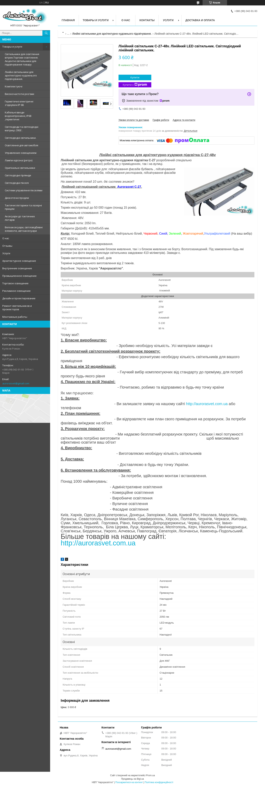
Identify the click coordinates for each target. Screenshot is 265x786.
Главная (68, 20)
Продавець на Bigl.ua (132, 779)
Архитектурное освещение (19, 261)
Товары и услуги (12, 46)
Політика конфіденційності (159, 782)
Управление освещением (20, 153)
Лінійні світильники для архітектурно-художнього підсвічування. (21, 75)
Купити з (135, 85)
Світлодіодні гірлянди (18, 175)
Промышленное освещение (19, 276)
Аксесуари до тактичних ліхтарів (20, 218)
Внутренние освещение (17, 268)
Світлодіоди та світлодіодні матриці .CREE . (21, 128)
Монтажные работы (14, 317)
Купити (134, 77)
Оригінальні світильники (20, 168)
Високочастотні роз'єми (19, 94)
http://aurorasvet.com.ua (207, 404)
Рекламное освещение (16, 291)
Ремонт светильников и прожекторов (17, 307)
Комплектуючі (13, 86)
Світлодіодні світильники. (20, 138)
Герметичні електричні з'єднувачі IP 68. (19, 103)
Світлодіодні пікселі (17, 183)
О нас (5, 238)
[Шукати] (46, 33)
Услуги (6, 253)
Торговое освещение (15, 283)
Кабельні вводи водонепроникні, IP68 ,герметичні (18, 116)
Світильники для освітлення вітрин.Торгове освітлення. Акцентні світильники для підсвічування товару (22, 59)
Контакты (146, 20)
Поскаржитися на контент (129, 782)
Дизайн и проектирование (18, 298)
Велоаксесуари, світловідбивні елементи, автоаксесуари (24, 229)
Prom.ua (150, 775)
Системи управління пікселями (23, 190)
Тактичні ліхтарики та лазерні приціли (23, 207)
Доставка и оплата (200, 20)
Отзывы (7, 246)
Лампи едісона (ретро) (18, 160)
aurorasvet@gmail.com (15, 383)
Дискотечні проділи (17, 198)
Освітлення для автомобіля (21, 145)
